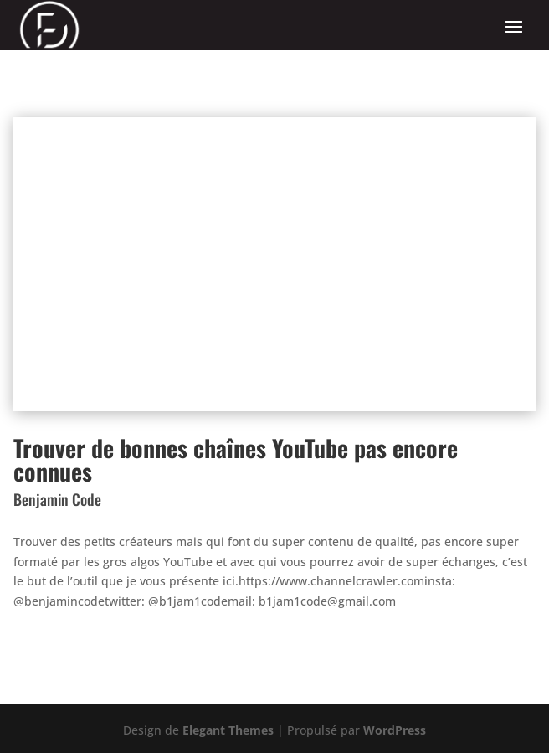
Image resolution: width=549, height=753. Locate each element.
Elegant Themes (228, 730)
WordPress (394, 730)
